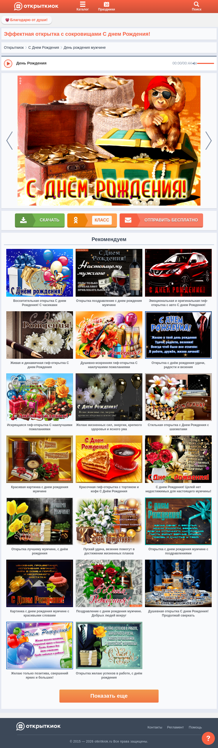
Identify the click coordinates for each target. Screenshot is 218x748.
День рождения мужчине (85, 47)
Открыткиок (14, 47)
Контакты (155, 727)
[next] (208, 141)
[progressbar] (205, 63)
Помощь (195, 727)
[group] (109, 63)
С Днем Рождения (43, 47)
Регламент (175, 727)
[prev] (9, 141)
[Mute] (194, 63)
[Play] (8, 63)
